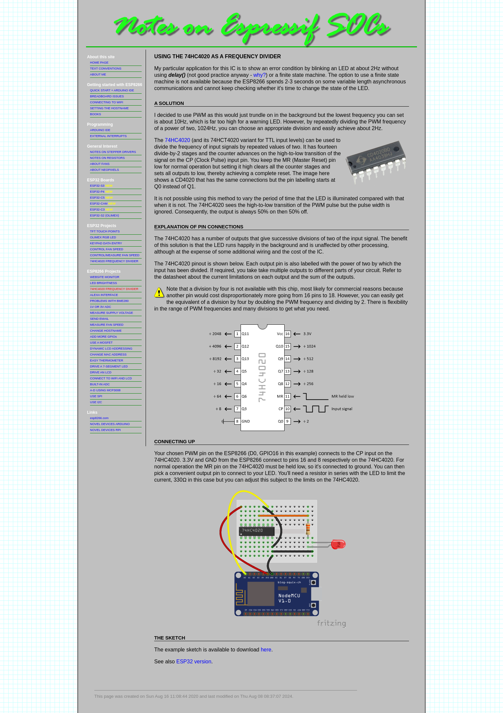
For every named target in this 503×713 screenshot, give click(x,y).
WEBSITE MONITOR (104, 277)
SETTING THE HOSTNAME (109, 108)
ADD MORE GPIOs (103, 336)
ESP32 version (193, 661)
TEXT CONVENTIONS (105, 68)
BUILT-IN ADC (100, 384)
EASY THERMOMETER (106, 360)
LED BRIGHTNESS (103, 283)
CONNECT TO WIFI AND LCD (111, 378)
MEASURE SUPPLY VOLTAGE (111, 312)
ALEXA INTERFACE (104, 295)
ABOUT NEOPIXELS (104, 169)
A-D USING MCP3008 (105, 390)
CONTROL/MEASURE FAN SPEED (114, 255)
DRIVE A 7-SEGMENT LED (109, 366)
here (266, 649)
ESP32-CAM (102, 203)
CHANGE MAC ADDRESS (108, 354)
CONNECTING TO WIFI (106, 102)
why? (259, 75)
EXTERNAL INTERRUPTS (108, 136)
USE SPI (96, 396)
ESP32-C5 (101, 197)
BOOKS (95, 114)
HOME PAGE (99, 62)
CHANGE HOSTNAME (105, 330)
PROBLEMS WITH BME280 (109, 301)
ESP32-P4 (101, 191)
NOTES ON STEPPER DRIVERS (113, 152)
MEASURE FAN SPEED (106, 324)
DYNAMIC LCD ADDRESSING (111, 348)
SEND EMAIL (99, 318)
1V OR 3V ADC (100, 307)
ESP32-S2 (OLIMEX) (104, 215)
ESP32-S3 (101, 185)
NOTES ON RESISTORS (107, 158)
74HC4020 (177, 140)
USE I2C (96, 402)
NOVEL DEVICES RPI (105, 430)
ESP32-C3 (101, 209)
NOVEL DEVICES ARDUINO (110, 424)
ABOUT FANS (100, 164)
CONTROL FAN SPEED (106, 249)
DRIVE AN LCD (101, 372)
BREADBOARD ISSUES (107, 96)
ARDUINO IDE (100, 130)
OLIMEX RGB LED (103, 237)
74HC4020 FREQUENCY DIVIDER (114, 261)
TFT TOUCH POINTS (105, 231)
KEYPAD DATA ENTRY (106, 243)
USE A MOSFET (101, 342)
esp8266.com (99, 418)
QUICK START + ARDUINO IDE (112, 90)
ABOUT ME (98, 74)
